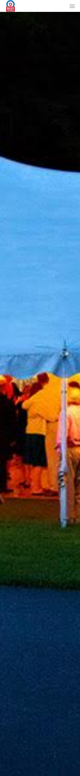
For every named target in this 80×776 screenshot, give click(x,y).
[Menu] (70, 6)
